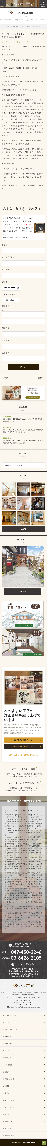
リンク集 (6, 1114)
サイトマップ (8, 1128)
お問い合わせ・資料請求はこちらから (23, 755)
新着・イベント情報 (23, 42)
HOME (8, 26)
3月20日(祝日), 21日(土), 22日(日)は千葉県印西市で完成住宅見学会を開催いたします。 (23, 442)
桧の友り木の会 (8, 1079)
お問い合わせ (8, 1121)
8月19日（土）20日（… (33, 26)
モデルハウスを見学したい (23, 746)
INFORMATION (18, 26)
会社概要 (6, 1086)
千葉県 (13, 992)
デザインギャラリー (10, 1029)
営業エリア (5, 992)
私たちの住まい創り (10, 1015)
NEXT (40, 378)
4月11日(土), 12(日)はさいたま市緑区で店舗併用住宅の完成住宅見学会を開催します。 (23, 431)
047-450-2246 (25, 1000)
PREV (6, 378)
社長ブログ (7, 1093)
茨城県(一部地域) (28, 994)
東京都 (20, 992)
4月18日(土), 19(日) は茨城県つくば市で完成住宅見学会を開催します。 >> (23, 775)
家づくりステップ (9, 1022)
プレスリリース (8, 1107)
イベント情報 (8, 1065)
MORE (23, 529)
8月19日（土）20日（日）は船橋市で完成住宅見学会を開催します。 (23, 35)
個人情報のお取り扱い (11, 1135)
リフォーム (7, 1051)
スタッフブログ (8, 1100)
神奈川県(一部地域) (32, 992)
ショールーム (8, 1044)
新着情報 (6, 1072)
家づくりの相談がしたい (23, 740)
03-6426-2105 (27, 1002)
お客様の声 (7, 1036)
